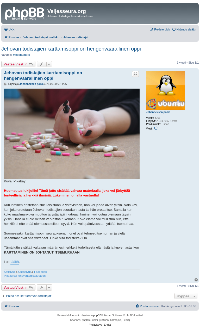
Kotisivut (9, 271)
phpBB (97, 315)
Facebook (40, 271)
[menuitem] (9, 29)
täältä (14, 262)
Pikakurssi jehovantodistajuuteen (25, 275)
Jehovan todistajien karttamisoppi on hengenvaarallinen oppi (71, 49)
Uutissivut (24, 271)
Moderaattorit (21, 54)
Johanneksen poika (158, 112)
